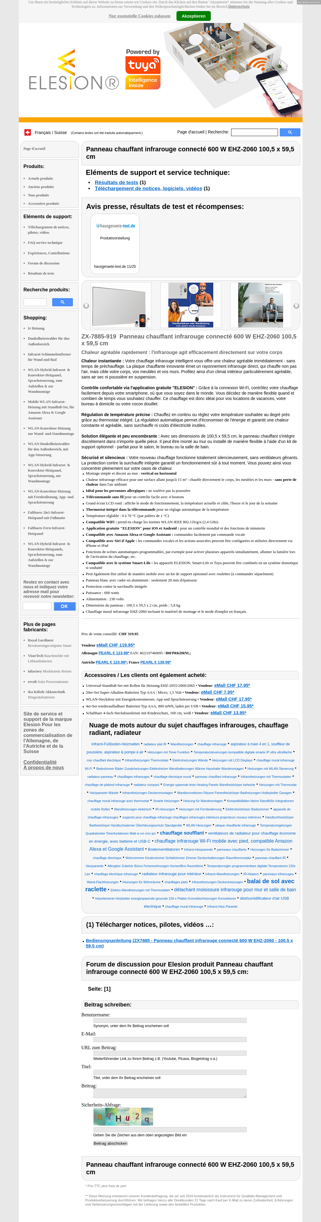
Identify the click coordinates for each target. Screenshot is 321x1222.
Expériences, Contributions (49, 253)
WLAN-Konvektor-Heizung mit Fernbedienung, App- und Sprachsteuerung (51, 496)
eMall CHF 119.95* (115, 644)
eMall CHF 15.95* (236, 705)
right (296, 306)
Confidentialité (40, 762)
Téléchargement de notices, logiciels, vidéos (148, 188)
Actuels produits (40, 178)
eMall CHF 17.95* (232, 685)
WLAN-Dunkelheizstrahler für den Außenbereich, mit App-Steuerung (49, 449)
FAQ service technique (45, 243)
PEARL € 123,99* (114, 653)
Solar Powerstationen (48, 682)
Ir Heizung (36, 328)
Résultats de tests (41, 273)
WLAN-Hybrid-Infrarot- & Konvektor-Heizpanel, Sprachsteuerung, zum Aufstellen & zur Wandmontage (49, 381)
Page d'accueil (191, 132)
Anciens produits (41, 187)
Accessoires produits (43, 203)
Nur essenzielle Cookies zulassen (140, 15)
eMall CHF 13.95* (228, 712)
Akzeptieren (193, 15)
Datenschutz (239, 6)
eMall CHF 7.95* (217, 692)
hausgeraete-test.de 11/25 (115, 266)
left (86, 306)
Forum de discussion (43, 263)
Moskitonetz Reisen (49, 671)
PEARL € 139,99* (155, 662)
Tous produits (38, 195)
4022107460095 (151, 653)
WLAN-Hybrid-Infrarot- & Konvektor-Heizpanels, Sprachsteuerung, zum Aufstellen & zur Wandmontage (49, 555)
